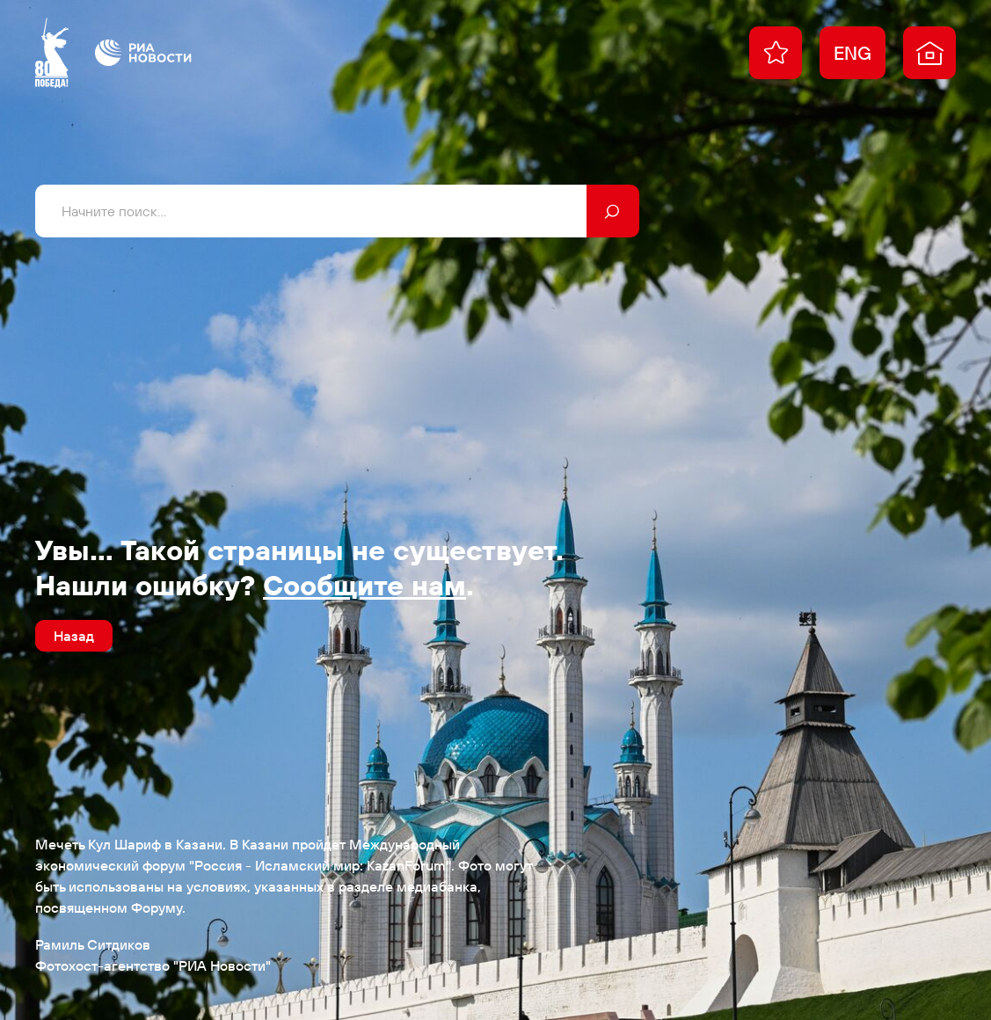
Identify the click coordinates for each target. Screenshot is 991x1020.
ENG (852, 52)
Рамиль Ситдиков (92, 944)
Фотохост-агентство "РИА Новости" (153, 965)
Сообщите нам (364, 584)
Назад (74, 636)
